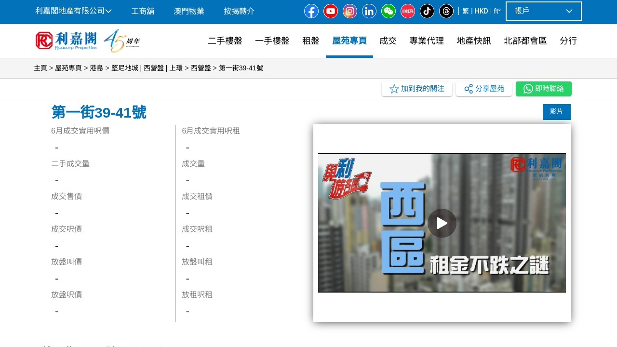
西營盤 (201, 68)
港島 (96, 68)
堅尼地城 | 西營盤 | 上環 (147, 68)
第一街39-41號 (241, 68)
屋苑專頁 (68, 68)
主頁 (40, 68)
